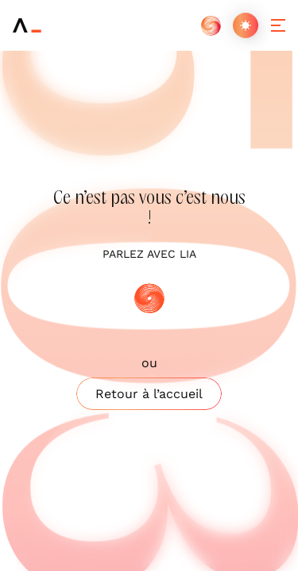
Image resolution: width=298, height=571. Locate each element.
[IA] (210, 25)
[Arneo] (27, 25)
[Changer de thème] (245, 25)
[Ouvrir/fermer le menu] (278, 25)
